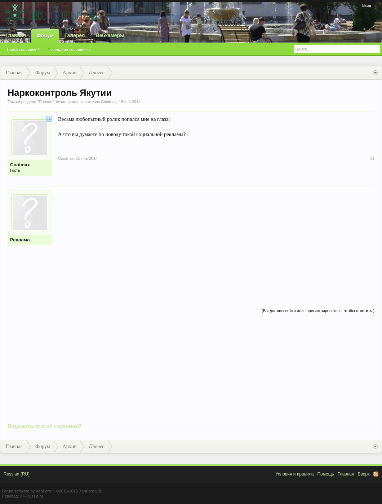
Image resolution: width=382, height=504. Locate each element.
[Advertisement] (216, 241)
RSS (375, 474)
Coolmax (108, 102)
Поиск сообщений (23, 49)
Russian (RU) (17, 474)
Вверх (364, 474)
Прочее (45, 102)
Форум (45, 36)
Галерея (75, 35)
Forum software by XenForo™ (52, 491)
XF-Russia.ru (31, 496)
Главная (15, 35)
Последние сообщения (69, 49)
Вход (366, 5)
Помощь (325, 474)
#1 (372, 158)
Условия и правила (294, 474)
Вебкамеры (110, 35)
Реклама (20, 239)
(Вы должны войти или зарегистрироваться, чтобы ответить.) (318, 310)
